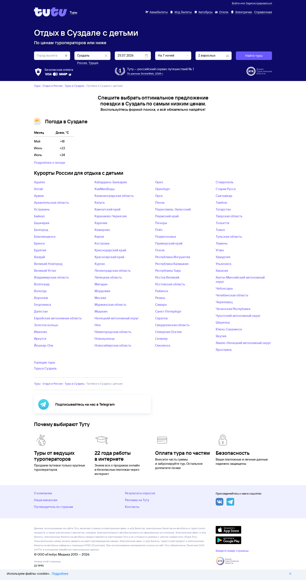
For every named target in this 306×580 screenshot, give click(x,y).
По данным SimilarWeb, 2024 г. (145, 73)
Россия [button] (82, 63)
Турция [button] (93, 63)
